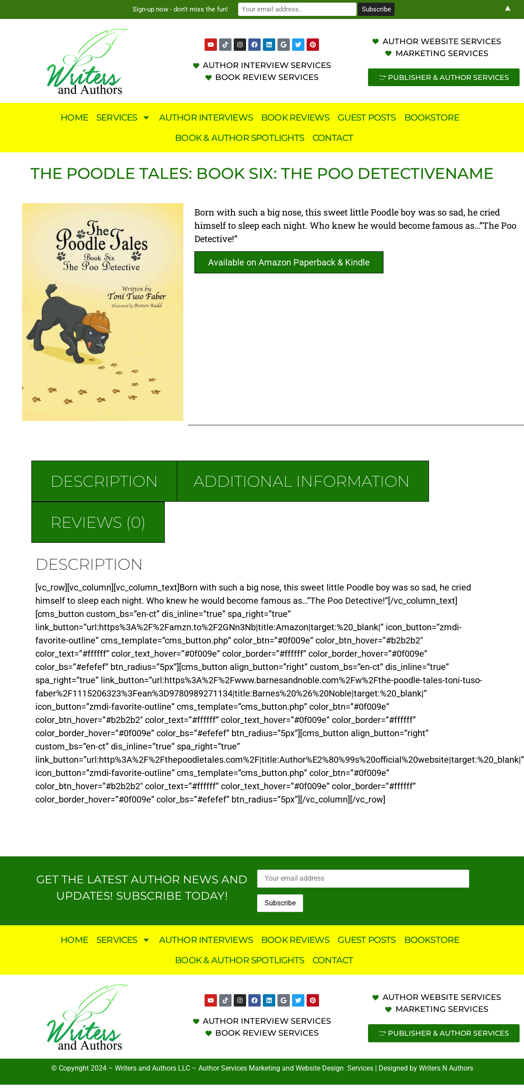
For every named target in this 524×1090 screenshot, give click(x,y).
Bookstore (431, 117)
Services (123, 117)
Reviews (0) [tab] (98, 522)
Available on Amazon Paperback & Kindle (289, 262)
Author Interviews (206, 117)
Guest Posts (366, 117)
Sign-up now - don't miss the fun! (187, 9)
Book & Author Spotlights (239, 137)
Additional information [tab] (302, 481)
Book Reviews (295, 117)
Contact (332, 137)
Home (74, 117)
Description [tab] (104, 481)
